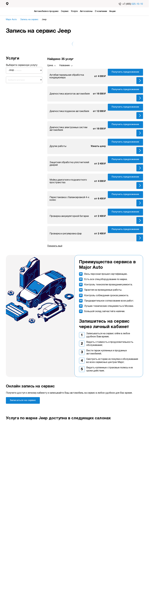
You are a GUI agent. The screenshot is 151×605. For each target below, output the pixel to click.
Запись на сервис (31, 20)
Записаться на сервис (23, 400)
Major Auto (12, 20)
